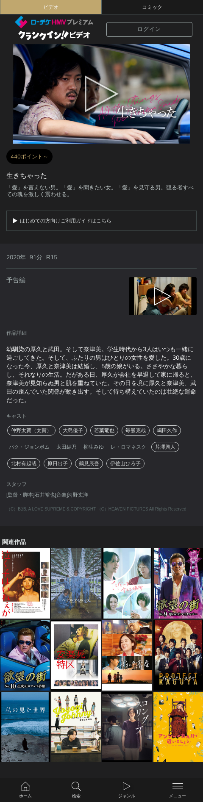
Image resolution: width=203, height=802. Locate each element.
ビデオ (50, 7)
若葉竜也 (104, 430)
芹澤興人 (165, 447)
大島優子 (73, 430)
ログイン (149, 29)
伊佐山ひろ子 (125, 463)
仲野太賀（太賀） (31, 430)
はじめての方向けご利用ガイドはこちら (65, 221)
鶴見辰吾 (89, 463)
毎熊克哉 (135, 430)
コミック (152, 7)
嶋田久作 (167, 430)
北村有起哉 (23, 463)
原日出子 (57, 463)
